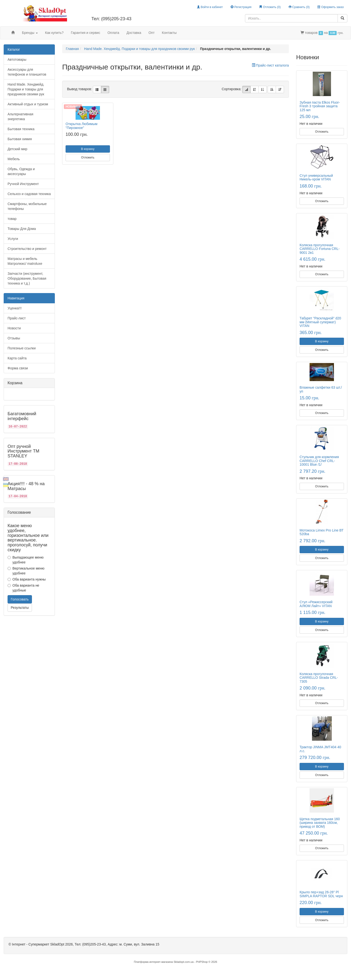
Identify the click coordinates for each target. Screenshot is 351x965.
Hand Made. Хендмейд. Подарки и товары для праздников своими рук (26, 89)
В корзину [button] (88, 149)
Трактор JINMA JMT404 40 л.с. (320, 749)
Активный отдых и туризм (28, 104)
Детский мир (17, 149)
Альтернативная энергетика (20, 116)
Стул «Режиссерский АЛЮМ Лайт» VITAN (316, 604)
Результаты (20, 608)
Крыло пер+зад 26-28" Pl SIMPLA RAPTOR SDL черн (321, 894)
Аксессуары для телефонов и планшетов (27, 72)
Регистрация (241, 7)
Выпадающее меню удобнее (26, 559)
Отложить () (270, 7)
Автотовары (17, 59)
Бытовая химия (20, 139)
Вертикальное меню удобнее (26, 570)
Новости (14, 328)
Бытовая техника (21, 129)
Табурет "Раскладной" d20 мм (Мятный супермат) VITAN (320, 322)
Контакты (169, 33)
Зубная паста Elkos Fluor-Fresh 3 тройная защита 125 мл (320, 106)
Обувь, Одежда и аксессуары (21, 171)
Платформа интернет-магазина (153, 961)
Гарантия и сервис (85, 33)
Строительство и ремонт (27, 249)
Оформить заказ (330, 7)
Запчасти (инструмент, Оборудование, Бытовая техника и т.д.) (27, 278)
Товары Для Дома (22, 229)
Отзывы (14, 338)
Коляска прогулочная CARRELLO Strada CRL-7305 (319, 677)
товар (12, 219)
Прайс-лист (17, 318)
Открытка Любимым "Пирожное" (82, 125)
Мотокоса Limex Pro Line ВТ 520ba (321, 532)
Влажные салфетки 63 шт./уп (321, 389)
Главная (72, 49)
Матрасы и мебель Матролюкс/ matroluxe (25, 261)
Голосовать (20, 599)
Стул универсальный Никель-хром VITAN (316, 177)
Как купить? (54, 33)
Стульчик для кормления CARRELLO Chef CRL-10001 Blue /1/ (319, 460)
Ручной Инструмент (23, 184)
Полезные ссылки (22, 348)
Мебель (14, 159)
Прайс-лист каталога (270, 65)
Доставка (134, 33)
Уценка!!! (15, 308)
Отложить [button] (88, 157)
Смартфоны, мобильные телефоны (27, 206)
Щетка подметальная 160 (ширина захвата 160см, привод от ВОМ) (320, 822)
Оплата (113, 33)
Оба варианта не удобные (23, 587)
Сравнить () (299, 7)
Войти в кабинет (210, 7)
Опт (151, 33)
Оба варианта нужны (27, 579)
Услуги (13, 239)
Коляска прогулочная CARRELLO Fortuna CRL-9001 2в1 (320, 249)
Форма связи (18, 368)
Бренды (30, 33)
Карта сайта (17, 358)
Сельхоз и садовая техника (29, 194)
